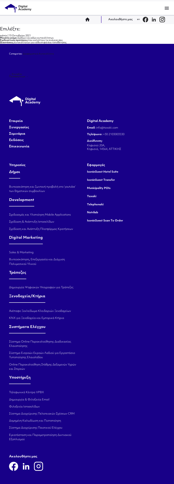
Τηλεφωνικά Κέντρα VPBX (26, 392)
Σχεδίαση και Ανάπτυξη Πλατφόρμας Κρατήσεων (41, 229)
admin (3, 36)
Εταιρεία (16, 121)
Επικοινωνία (19, 146)
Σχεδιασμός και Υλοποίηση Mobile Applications (40, 214)
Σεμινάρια (17, 134)
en (138, 19)
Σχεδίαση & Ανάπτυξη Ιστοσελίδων (31, 222)
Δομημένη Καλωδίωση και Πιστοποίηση (35, 420)
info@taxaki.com (107, 128)
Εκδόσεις (16, 140)
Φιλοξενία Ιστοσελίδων (24, 406)
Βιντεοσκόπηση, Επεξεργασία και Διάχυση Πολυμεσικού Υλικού (37, 261)
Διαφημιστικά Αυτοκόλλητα (38, 54)
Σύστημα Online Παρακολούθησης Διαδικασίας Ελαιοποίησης (40, 343)
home (88, 19)
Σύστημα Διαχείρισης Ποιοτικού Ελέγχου (35, 428)
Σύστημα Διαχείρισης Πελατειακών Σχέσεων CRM (42, 413)
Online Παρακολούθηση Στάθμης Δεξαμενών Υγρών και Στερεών (42, 366)
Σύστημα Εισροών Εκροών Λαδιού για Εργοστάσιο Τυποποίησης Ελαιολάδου (42, 355)
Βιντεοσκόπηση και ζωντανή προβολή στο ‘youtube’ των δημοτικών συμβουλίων (42, 189)
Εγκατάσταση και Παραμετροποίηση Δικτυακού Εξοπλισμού (40, 437)
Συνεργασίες (19, 127)
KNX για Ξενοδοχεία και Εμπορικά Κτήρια (36, 318)
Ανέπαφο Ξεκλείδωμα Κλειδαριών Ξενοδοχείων (40, 311)
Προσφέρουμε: (18, 76)
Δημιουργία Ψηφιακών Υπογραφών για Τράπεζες (41, 287)
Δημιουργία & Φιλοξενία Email (29, 399)
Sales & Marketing (21, 252)
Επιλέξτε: (10, 29)
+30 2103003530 (113, 134)
